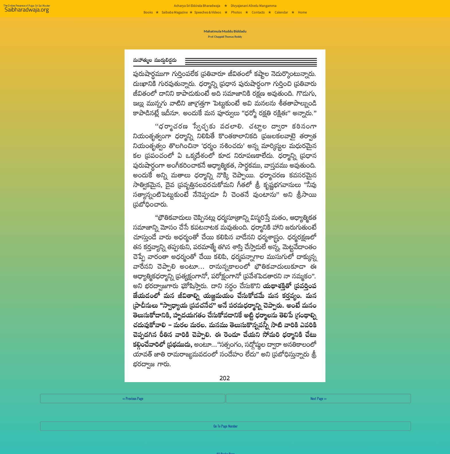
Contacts (258, 12)
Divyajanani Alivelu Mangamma (253, 5)
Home (302, 12)
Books (148, 12)
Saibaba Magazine (175, 12)
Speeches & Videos (207, 12)
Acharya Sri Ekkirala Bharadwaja (197, 5)
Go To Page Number (226, 426)
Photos (236, 12)
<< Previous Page (133, 398)
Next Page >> (318, 398)
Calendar (281, 12)
